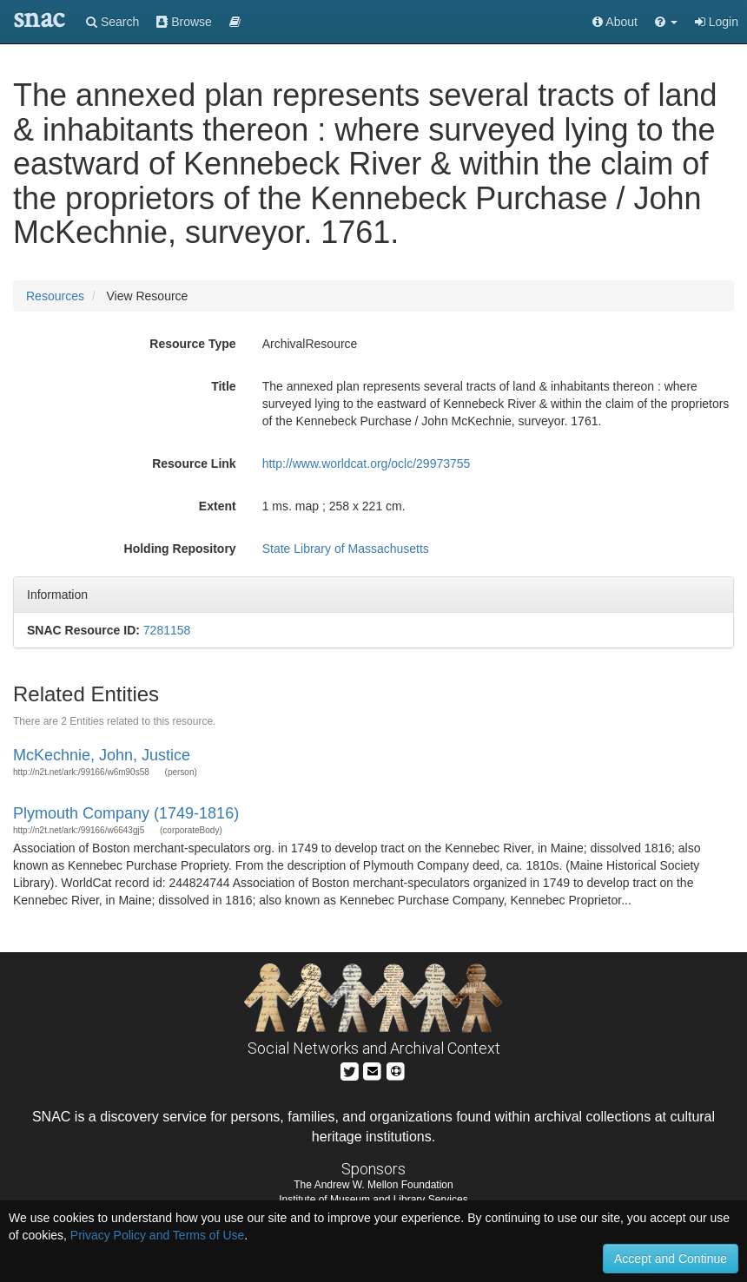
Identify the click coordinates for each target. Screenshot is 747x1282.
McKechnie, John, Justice (101, 755)
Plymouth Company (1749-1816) (126, 813)
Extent (217, 506)
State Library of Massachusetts (345, 549)
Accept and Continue (670, 1259)
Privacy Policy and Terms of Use (157, 1235)
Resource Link (193, 463)
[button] (666, 21)
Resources (55, 296)
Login (716, 22)
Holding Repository (180, 549)
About (615, 22)
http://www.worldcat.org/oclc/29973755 (366, 463)
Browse (184, 22)
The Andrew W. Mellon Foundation (373, 1185)
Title (223, 386)
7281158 (167, 630)
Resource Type (192, 344)
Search (112, 22)
